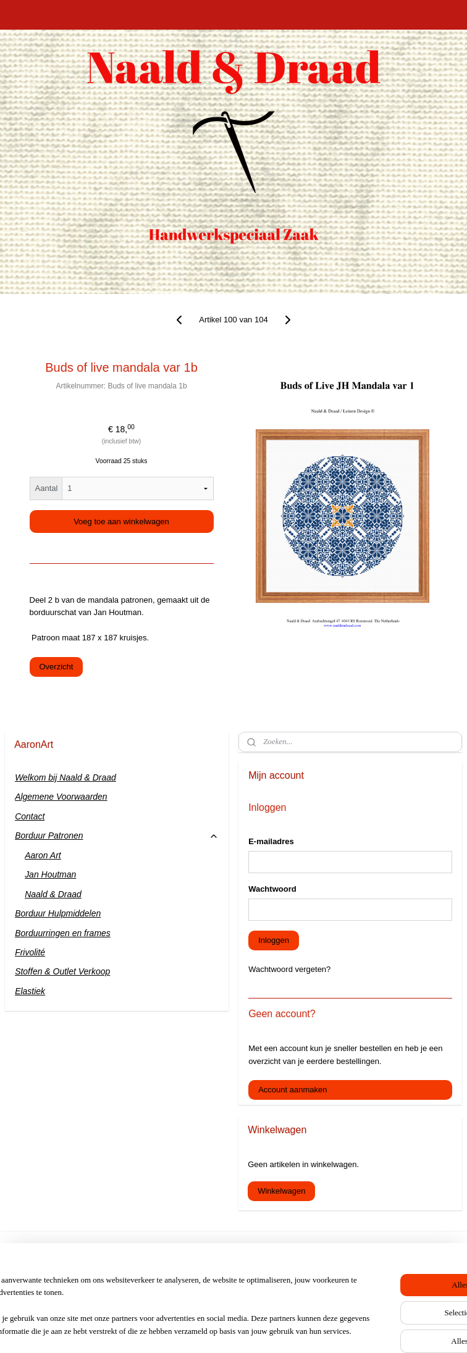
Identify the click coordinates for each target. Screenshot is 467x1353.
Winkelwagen (281, 1191)
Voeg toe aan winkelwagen (121, 521)
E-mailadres (271, 841)
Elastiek (30, 991)
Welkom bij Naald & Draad (65, 777)
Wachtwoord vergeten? (289, 969)
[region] (152, 1294)
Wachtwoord (272, 889)
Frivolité (30, 952)
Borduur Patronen (117, 836)
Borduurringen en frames (63, 933)
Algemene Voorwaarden (61, 797)
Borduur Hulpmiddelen (58, 913)
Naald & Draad (53, 894)
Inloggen (273, 940)
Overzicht (57, 666)
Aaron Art (43, 855)
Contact (29, 816)
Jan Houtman (50, 874)
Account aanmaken (292, 1089)
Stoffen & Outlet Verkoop (62, 971)
